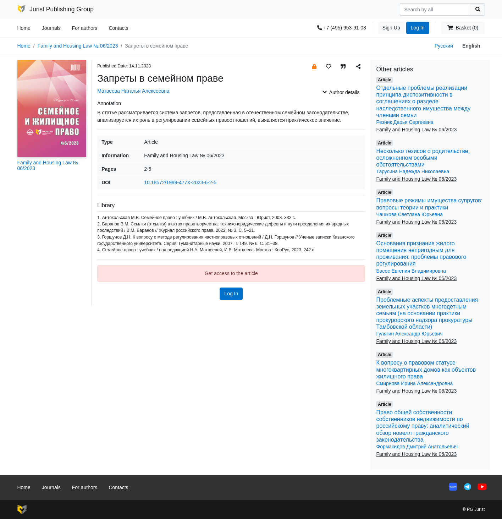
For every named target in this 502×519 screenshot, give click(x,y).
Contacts (118, 28)
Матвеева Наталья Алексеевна (133, 91)
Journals (51, 28)
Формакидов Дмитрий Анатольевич (417, 446)
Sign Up (391, 28)
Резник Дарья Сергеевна (404, 122)
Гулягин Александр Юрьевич (409, 334)
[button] (314, 66)
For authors (85, 28)
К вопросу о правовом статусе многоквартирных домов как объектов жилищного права (426, 369)
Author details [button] (341, 92)
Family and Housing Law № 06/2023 (78, 46)
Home (24, 28)
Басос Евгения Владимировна (411, 271)
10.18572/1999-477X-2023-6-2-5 (180, 182)
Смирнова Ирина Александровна (414, 383)
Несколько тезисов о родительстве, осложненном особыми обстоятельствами (423, 158)
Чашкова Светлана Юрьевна (409, 214)
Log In (418, 28)
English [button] (471, 46)
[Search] (435, 9)
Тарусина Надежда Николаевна (412, 171)
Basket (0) (462, 28)
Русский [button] (444, 46)
